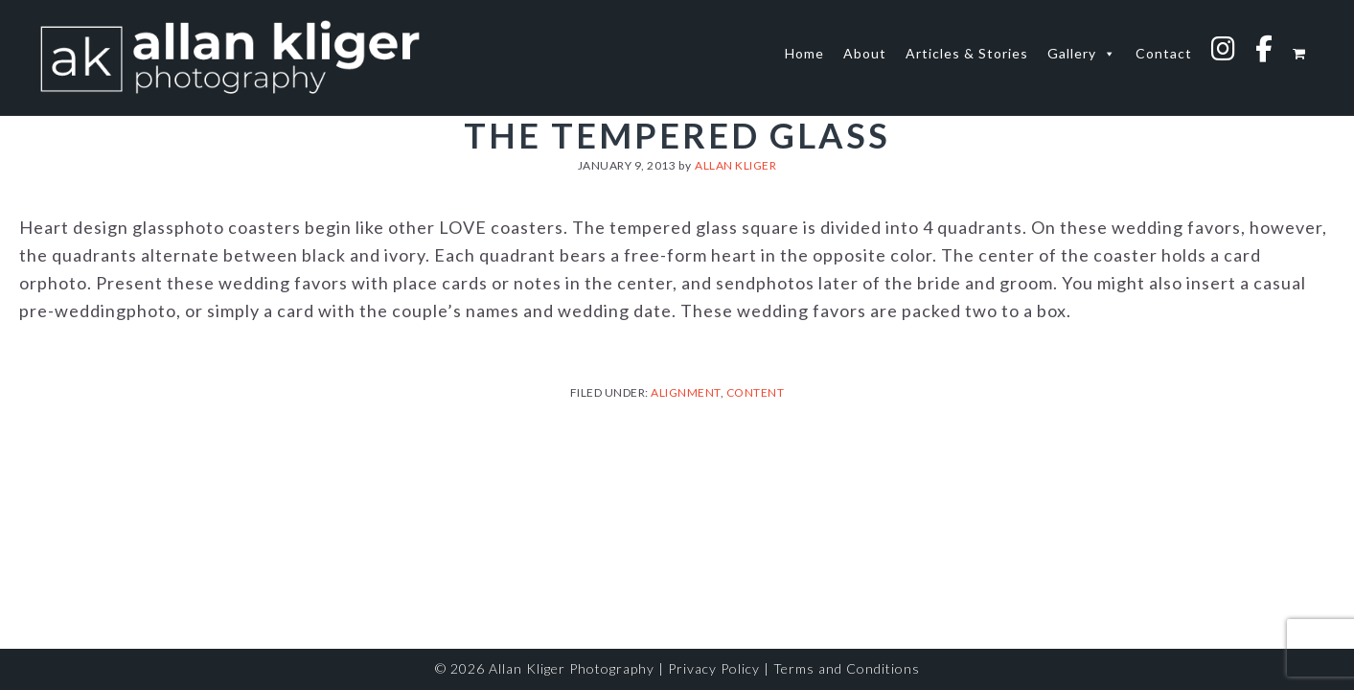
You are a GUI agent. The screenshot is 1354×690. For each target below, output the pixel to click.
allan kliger (230, 57)
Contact (1164, 53)
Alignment (686, 392)
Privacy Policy (714, 668)
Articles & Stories (967, 53)
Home (804, 53)
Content (755, 392)
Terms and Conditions (846, 668)
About (864, 53)
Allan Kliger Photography (571, 668)
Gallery (1081, 53)
